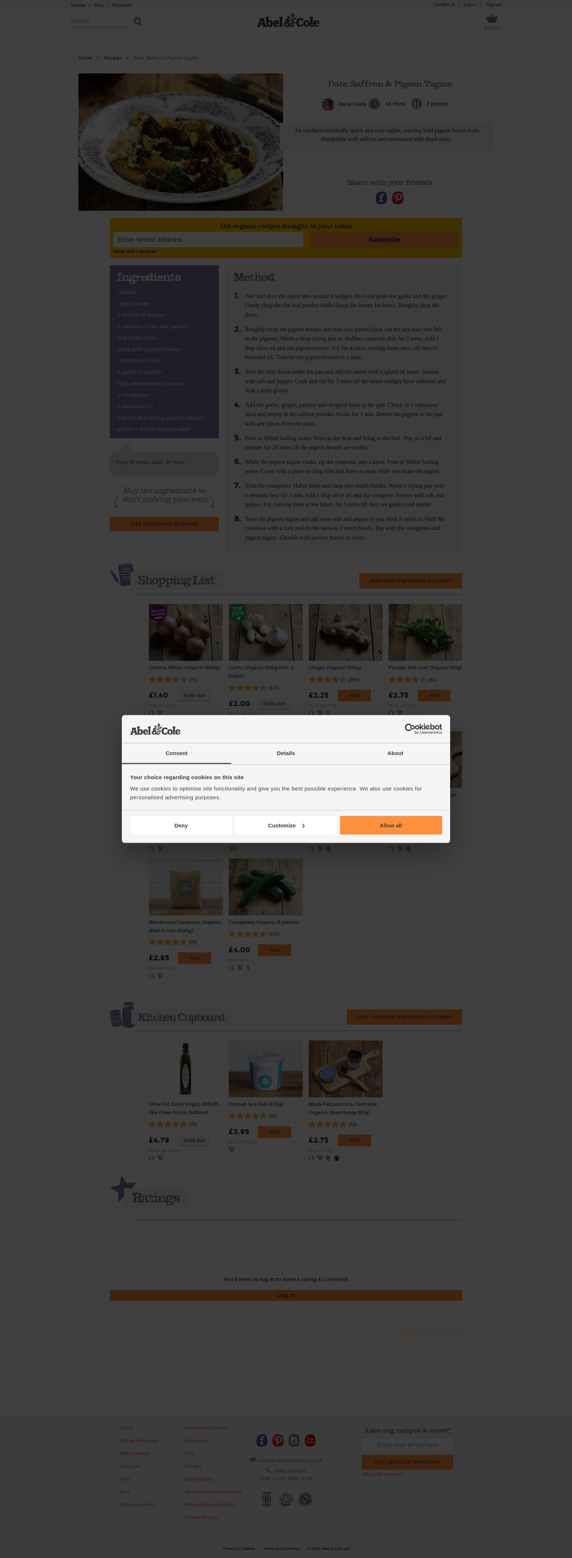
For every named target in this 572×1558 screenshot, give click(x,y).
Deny (181, 825)
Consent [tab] (177, 753)
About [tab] (395, 753)
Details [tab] (286, 753)
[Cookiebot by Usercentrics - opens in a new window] (410, 729)
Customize (286, 825)
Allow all (391, 825)
